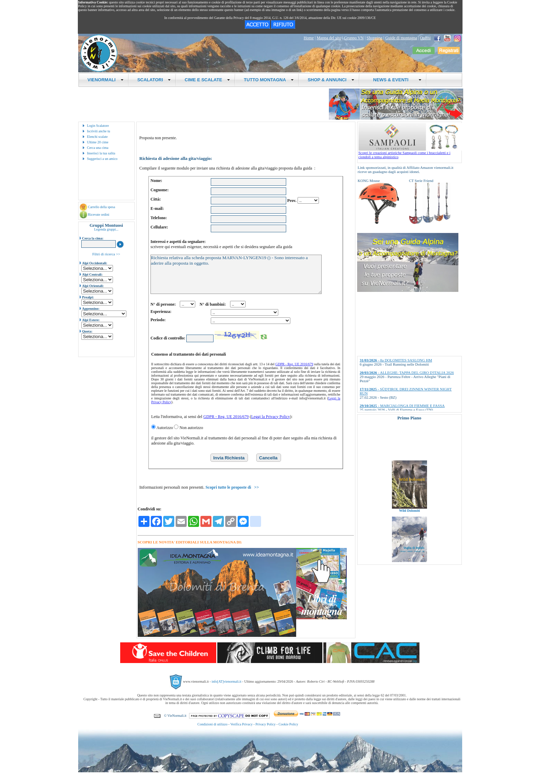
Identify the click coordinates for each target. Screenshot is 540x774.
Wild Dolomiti (409, 518)
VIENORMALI (105, 79)
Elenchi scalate (97, 137)
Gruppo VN (354, 37)
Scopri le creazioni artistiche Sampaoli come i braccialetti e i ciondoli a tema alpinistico (410, 153)
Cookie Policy (288, 724)
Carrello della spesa (101, 207)
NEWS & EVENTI (394, 79)
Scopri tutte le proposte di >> (232, 487)
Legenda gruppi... (106, 229)
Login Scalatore (98, 126)
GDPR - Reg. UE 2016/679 (294, 364)
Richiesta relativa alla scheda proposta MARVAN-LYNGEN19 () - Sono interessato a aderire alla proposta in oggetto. (236, 274)
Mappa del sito (328, 37)
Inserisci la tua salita (101, 153)
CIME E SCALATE (207, 79)
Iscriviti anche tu (98, 131)
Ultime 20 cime (97, 142)
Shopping (374, 37)
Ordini (425, 37)
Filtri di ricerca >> (106, 254)
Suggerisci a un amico (102, 159)
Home (309, 37)
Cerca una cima (97, 148)
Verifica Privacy (241, 724)
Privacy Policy (266, 724)
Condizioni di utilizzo (212, 724)
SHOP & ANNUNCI (331, 79)
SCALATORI (154, 79)
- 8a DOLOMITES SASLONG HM (396, 360)
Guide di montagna (401, 37)
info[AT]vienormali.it (226, 681)
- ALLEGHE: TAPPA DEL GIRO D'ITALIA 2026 (407, 372)
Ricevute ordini (98, 214)
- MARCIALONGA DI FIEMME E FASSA (402, 406)
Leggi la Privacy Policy (270, 416)
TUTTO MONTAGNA (269, 79)
